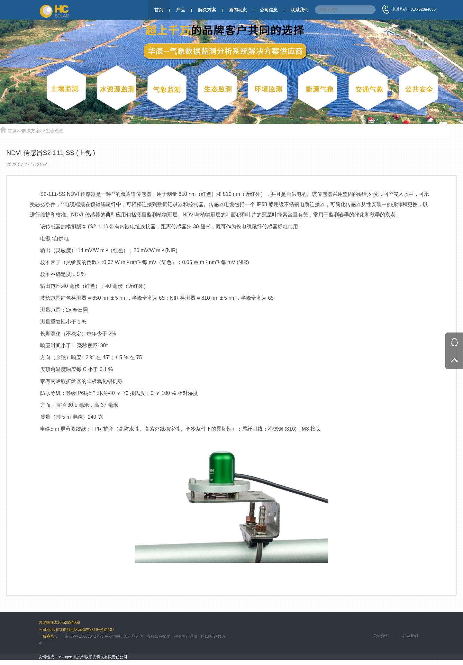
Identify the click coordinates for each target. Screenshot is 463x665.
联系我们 (300, 9)
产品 (180, 9)
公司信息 (269, 9)
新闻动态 (238, 9)
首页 (158, 9)
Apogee (65, 657)
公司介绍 (381, 635)
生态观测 (54, 130)
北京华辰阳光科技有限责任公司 (100, 657)
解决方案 (207, 9)
